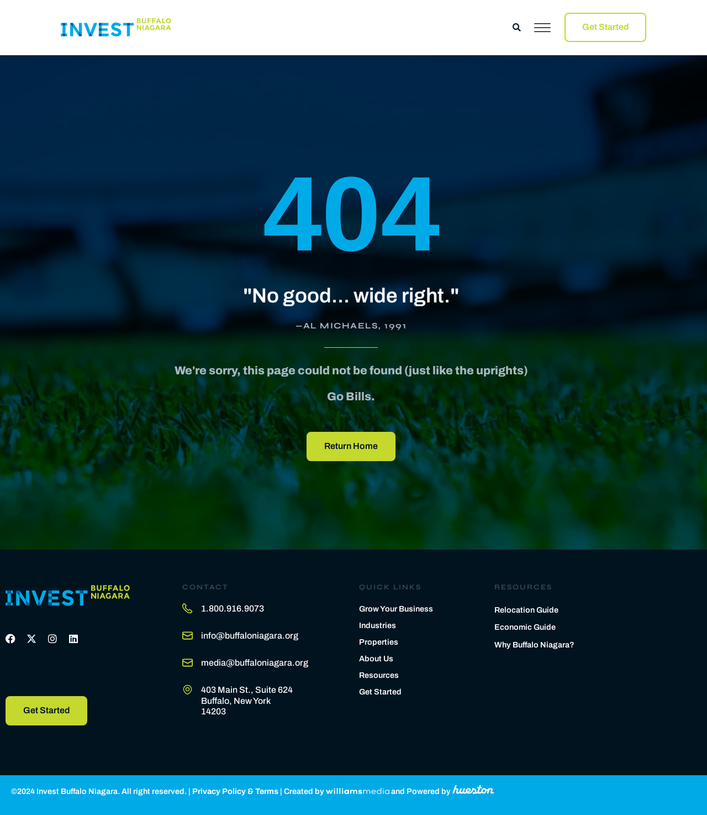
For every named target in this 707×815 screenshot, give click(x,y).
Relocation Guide (526, 609)
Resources (379, 675)
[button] (517, 27)
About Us (376, 658)
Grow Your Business (396, 608)
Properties (378, 642)
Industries (377, 625)
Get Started (380, 691)
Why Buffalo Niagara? (534, 644)
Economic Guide (525, 627)
